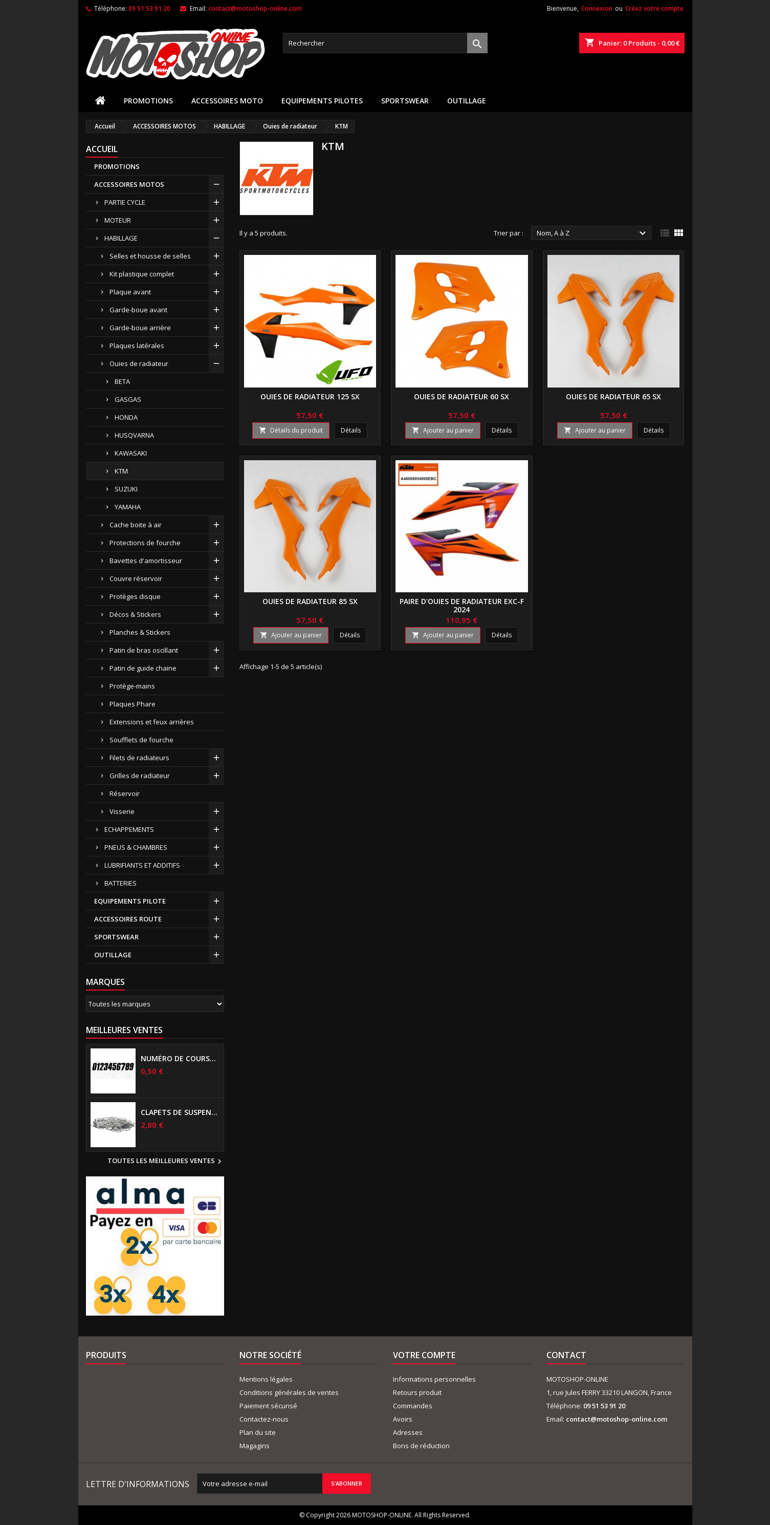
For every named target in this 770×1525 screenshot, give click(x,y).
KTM (121, 471)
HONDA (126, 417)
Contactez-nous (264, 1419)
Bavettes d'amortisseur (145, 560)
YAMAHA (128, 506)
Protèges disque (135, 596)
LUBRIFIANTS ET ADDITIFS (142, 865)
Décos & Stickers (135, 614)
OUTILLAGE (466, 100)
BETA (122, 381)
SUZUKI (126, 488)
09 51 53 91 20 (149, 8)
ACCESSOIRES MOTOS (129, 184)
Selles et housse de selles (150, 256)
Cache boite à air (135, 524)
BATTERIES (120, 883)
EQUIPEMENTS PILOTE (130, 901)
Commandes (412, 1405)
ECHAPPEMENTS (129, 829)
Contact (566, 1355)
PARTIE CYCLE (124, 202)
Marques (105, 981)
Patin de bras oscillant (143, 650)
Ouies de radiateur (138, 363)
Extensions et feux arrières (151, 721)
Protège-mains (132, 686)
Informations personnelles (434, 1379)
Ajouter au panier (443, 430)
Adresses (408, 1432)
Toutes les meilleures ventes (165, 1161)
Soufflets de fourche (141, 739)
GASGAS (128, 399)
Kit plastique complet (141, 273)
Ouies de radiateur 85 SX (310, 601)
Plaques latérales (136, 345)
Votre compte (424, 1355)
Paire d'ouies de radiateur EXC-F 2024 (462, 605)
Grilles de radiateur (139, 775)
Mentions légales (266, 1379)
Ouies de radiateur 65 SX (613, 396)
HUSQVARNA (134, 435)
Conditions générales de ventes (289, 1392)
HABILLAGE (121, 238)
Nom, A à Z (593, 233)
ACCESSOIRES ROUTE (128, 918)
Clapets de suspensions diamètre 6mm (180, 1112)
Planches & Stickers (139, 632)
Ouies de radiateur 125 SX (310, 396)
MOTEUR (117, 220)
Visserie (122, 811)
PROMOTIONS (148, 100)
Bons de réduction (421, 1445)
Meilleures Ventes (124, 1030)
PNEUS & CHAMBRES (135, 847)
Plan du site (257, 1432)
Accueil (102, 149)
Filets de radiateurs (139, 757)
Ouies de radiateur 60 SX (461, 396)
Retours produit (417, 1392)
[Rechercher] (385, 43)
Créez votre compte (654, 8)
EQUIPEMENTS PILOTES (322, 100)
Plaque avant (130, 291)
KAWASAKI (131, 453)
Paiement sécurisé (268, 1405)
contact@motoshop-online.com (255, 8)
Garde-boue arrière (140, 327)
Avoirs (402, 1419)
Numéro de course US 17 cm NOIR (180, 1059)
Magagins (254, 1445)
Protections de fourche (145, 542)
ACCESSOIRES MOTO (227, 100)
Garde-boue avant (138, 309)
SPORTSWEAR (405, 100)
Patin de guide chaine (143, 668)
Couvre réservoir (135, 578)
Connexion (596, 8)
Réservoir (124, 793)
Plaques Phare (132, 703)
